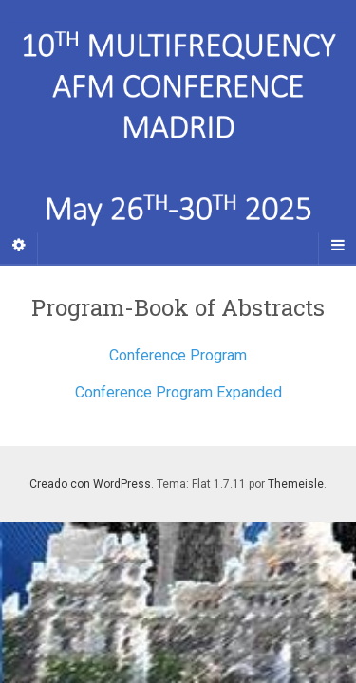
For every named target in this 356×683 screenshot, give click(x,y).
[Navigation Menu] (337, 246)
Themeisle (296, 483)
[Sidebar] (19, 246)
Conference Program (178, 355)
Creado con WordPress (90, 483)
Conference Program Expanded (178, 392)
